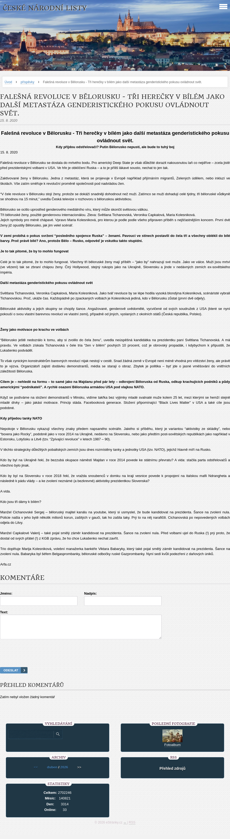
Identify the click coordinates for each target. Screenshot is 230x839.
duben (52, 772)
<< (36, 772)
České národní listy (45, 8)
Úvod (8, 82)
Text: (4, 612)
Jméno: (6, 593)
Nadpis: (90, 593)
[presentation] (115, 659)
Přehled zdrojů (172, 773)
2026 (64, 772)
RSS (132, 827)
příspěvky (27, 82)
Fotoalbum (172, 750)
